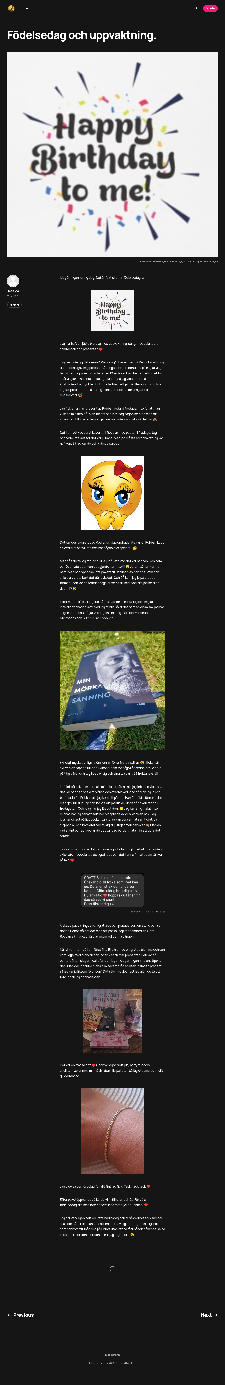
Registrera (112, 1355)
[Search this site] (195, 8)
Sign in (210, 8)
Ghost (132, 1363)
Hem (26, 8)
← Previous (20, 1314)
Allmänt (14, 305)
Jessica (13, 291)
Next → (209, 1314)
